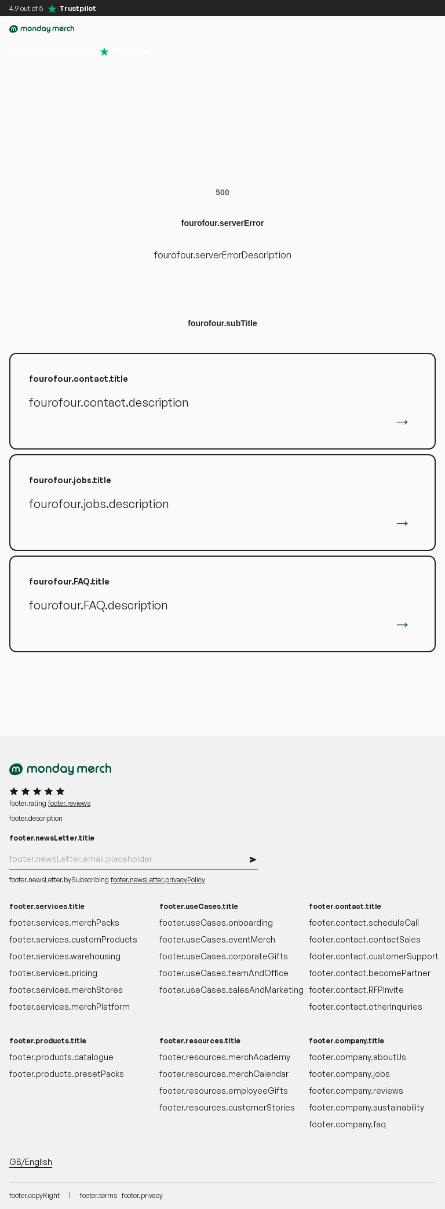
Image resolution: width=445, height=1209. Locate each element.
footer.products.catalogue (61, 1057)
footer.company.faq (347, 1124)
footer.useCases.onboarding (216, 922)
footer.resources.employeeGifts (222, 1090)
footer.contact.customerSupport (372, 956)
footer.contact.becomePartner (370, 973)
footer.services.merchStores (66, 990)
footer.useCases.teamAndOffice (222, 973)
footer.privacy (142, 1195)
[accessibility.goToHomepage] (41, 29)
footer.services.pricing (53, 973)
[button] (357, 29)
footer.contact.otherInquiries (365, 1006)
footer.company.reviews (356, 1090)
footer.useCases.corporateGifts (222, 956)
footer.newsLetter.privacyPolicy (158, 879)
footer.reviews (69, 803)
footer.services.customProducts (72, 939)
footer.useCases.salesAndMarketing (222, 990)
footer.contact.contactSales (365, 939)
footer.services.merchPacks (64, 922)
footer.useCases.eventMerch (217, 939)
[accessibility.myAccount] (380, 29)
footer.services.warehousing (65, 956)
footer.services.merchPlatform (69, 1006)
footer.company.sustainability (366, 1107)
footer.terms (98, 1195)
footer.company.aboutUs (357, 1057)
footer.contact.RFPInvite (356, 990)
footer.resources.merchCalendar (222, 1074)
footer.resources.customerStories (222, 1107)
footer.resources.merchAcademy (222, 1057)
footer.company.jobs (349, 1074)
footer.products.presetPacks (66, 1074)
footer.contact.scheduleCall (364, 922)
